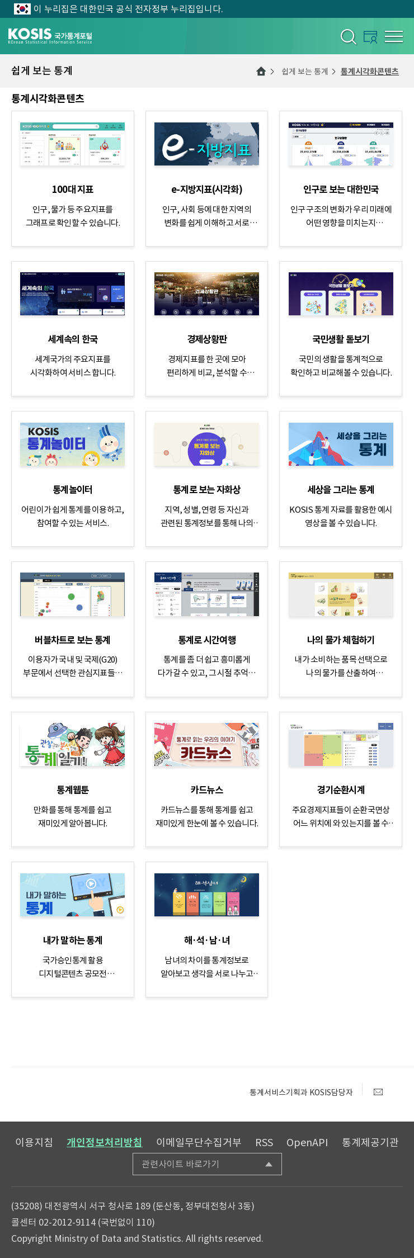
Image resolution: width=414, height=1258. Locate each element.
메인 (261, 71)
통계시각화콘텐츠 (370, 72)
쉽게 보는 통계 (304, 72)
